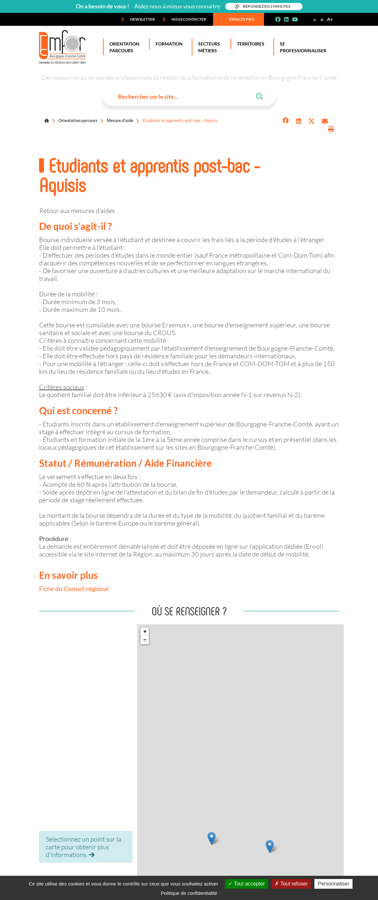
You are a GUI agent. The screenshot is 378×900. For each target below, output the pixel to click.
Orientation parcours (77, 120)
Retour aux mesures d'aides (77, 210)
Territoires (249, 43)
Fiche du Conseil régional (73, 588)
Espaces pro (237, 19)
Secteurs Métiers (208, 47)
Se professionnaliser (301, 47)
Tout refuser (291, 883)
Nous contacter (184, 19)
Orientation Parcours (123, 47)
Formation (168, 43)
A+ (330, 19)
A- (315, 20)
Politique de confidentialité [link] (189, 893)
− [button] (145, 640)
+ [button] (145, 632)
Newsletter (138, 19)
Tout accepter (246, 883)
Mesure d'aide (120, 120)
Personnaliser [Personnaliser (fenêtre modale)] (333, 883)
